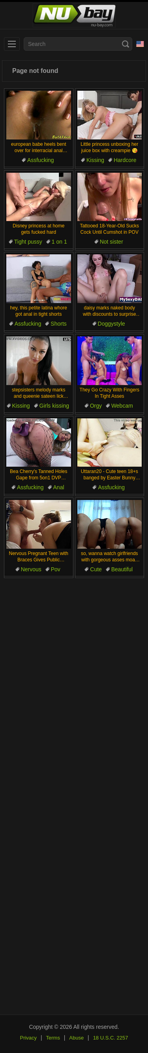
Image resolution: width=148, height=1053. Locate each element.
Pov (55, 569)
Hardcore (125, 160)
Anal (58, 487)
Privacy (28, 1038)
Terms (53, 1038)
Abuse (76, 1038)
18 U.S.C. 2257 (110, 1038)
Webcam (122, 406)
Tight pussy (28, 241)
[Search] (125, 44)
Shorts (58, 323)
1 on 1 (59, 241)
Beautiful (122, 569)
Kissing (95, 160)
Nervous (31, 569)
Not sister (111, 241)
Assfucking (40, 160)
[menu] (12, 44)
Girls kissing (54, 406)
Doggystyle (111, 323)
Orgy (96, 406)
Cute (96, 569)
